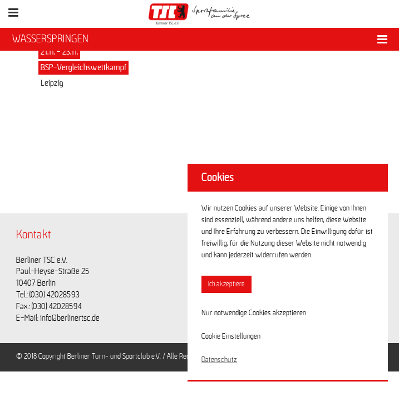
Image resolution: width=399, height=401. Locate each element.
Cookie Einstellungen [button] (230, 336)
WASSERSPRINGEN (50, 39)
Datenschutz (219, 360)
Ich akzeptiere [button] (226, 284)
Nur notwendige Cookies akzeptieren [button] (253, 313)
